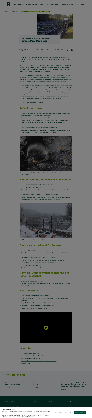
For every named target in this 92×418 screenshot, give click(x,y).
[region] (46, 412)
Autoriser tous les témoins (80, 412)
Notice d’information (30, 416)
